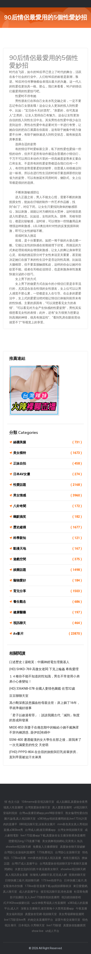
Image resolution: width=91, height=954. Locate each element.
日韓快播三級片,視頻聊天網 (22, 880)
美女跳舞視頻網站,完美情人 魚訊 (62, 841)
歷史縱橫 (47, 527)
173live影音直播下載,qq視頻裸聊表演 (48, 886)
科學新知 (47, 538)
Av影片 (47, 633)
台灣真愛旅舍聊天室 (37, 807)
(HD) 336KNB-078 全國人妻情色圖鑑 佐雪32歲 (42, 688)
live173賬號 (54, 925)
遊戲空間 (47, 559)
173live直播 (18, 858)
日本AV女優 (47, 474)
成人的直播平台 (29, 891)
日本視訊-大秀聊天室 (31, 925)
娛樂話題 (47, 570)
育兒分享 (47, 591)
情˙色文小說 (11, 801)
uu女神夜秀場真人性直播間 (49, 902)
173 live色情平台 (51, 880)
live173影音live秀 (15, 919)
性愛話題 (47, 485)
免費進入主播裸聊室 (45, 846)
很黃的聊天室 (77, 874)
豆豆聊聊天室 (18, 696)
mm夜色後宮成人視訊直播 (44, 858)
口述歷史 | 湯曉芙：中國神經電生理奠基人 (39, 662)
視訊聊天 (47, 623)
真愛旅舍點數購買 (74, 925)
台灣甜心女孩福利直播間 (19, 852)
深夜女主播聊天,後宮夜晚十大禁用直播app (47, 908)
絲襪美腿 (47, 442)
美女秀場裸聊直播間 (71, 914)
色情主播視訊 (71, 858)
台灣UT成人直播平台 (25, 863)
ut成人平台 (52, 931)
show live (37, 931)
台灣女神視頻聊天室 (70, 829)
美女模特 (47, 453)
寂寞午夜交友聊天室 (67, 919)
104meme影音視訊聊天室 (37, 801)
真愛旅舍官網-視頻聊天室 (41, 914)
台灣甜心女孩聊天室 (67, 852)
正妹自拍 (47, 463)
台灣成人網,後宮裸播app (40, 829)
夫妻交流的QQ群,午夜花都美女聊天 (37, 869)
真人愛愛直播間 (62, 807)
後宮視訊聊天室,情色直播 (56, 891)
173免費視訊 (45, 852)
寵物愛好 (47, 580)
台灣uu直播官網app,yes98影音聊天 (41, 813)
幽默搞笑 (47, 517)
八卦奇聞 (47, 506)
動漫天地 (47, 548)
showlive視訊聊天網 (18, 846)
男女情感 (47, 495)
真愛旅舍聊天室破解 (72, 846)
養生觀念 (47, 602)
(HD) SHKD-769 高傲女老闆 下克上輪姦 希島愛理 (44, 669)
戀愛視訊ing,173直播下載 (24, 841)
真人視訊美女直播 (16, 874)
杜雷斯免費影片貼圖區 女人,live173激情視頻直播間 (49, 894)
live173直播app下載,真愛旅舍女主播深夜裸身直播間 (53, 835)
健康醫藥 (47, 612)
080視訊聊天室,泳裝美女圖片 (37, 824)
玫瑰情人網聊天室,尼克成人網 (48, 874)
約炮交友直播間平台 (40, 919)
